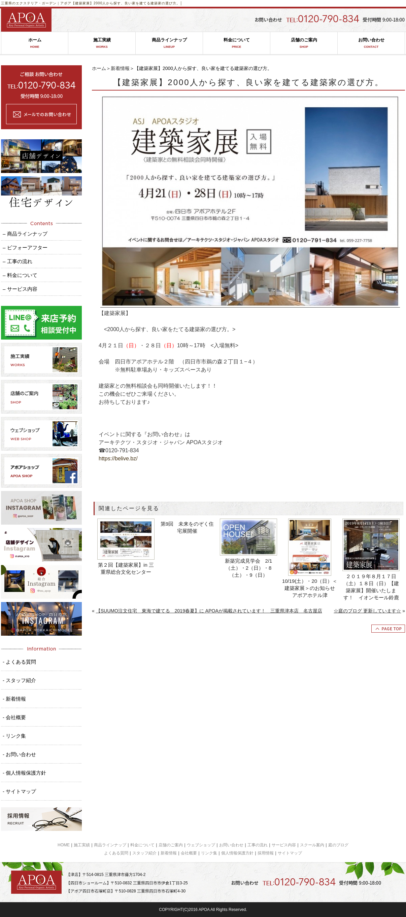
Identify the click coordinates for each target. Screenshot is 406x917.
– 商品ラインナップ (25, 234)
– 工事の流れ (17, 261)
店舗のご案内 (303, 43)
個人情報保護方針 (237, 853)
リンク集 (209, 853)
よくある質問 (116, 853)
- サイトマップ (19, 791)
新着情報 (120, 68)
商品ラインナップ (169, 43)
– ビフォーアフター (25, 247)
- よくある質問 (19, 662)
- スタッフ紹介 (19, 680)
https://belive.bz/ (118, 458)
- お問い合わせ (19, 754)
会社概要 (189, 853)
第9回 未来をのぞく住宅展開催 (187, 527)
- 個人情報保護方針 (24, 773)
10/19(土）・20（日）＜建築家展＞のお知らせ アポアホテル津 (310, 588)
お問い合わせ (371, 43)
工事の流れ (257, 845)
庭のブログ (338, 845)
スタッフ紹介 (144, 853)
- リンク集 (14, 736)
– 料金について (20, 275)
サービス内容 (284, 845)
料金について (236, 43)
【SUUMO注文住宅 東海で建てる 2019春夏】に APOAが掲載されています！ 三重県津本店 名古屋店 (209, 610)
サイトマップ (290, 853)
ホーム (34, 43)
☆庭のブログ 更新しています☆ (367, 610)
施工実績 (101, 43)
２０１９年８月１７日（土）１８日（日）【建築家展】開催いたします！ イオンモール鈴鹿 (371, 586)
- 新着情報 (14, 699)
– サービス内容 (20, 289)
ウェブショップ (201, 845)
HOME (64, 845)
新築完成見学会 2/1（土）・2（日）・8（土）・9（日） (248, 568)
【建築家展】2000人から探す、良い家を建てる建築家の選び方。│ (127, 3)
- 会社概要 (14, 717)
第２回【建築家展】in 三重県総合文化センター (126, 568)
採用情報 (266, 853)
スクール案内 (312, 845)
